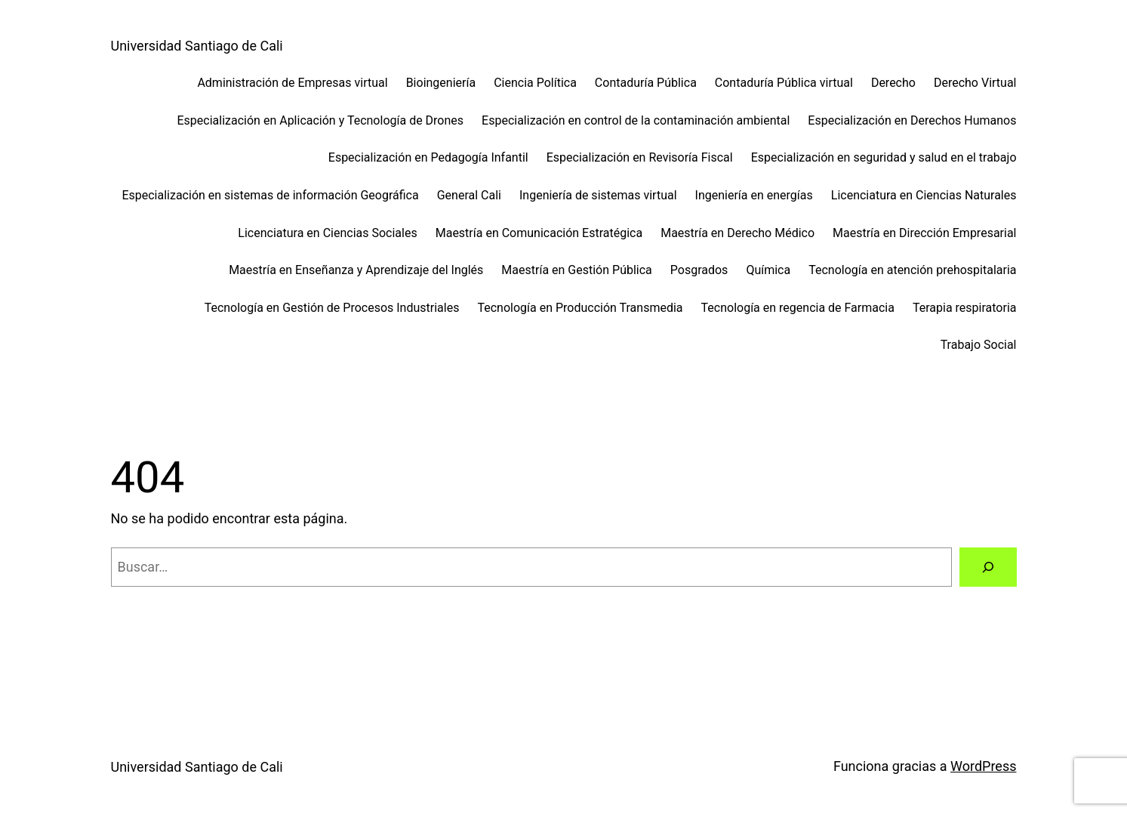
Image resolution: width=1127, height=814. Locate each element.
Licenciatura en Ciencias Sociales (327, 233)
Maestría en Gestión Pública (576, 270)
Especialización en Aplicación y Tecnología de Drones (320, 120)
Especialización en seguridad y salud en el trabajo (884, 157)
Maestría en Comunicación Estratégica (539, 233)
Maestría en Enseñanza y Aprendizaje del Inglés (356, 270)
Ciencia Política (535, 83)
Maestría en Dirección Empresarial (924, 233)
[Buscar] (988, 567)
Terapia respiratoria (965, 308)
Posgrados (699, 270)
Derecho (893, 83)
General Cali (469, 195)
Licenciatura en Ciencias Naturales (924, 195)
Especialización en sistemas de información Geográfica (270, 195)
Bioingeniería (441, 83)
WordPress (983, 766)
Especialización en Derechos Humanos (912, 120)
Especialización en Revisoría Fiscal (640, 157)
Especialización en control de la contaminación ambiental (636, 120)
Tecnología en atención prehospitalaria (912, 270)
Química (768, 270)
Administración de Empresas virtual (292, 83)
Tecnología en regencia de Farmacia (798, 308)
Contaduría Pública (646, 83)
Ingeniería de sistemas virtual (598, 195)
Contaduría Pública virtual (784, 83)
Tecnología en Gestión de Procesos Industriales (332, 308)
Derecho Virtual (975, 83)
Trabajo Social (979, 345)
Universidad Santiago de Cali (197, 46)
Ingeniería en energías (754, 195)
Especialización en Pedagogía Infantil (428, 157)
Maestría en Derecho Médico (737, 233)
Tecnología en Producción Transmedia (579, 308)
